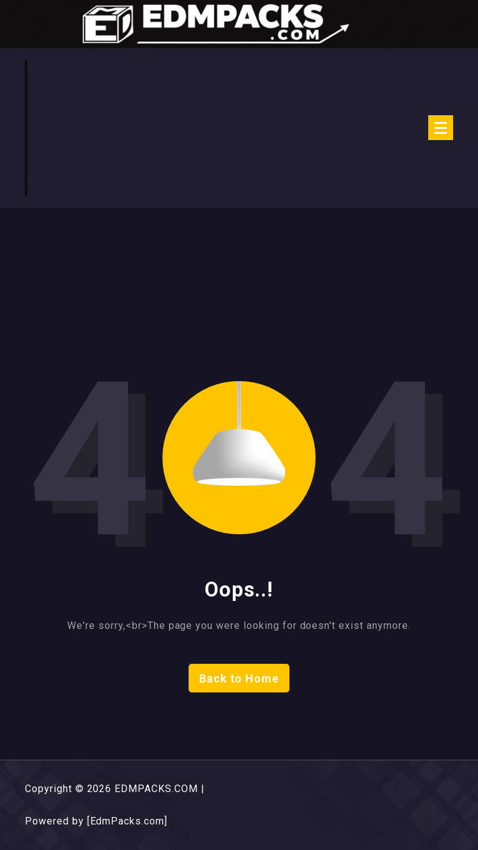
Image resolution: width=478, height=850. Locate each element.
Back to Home (239, 678)
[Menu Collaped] (440, 127)
